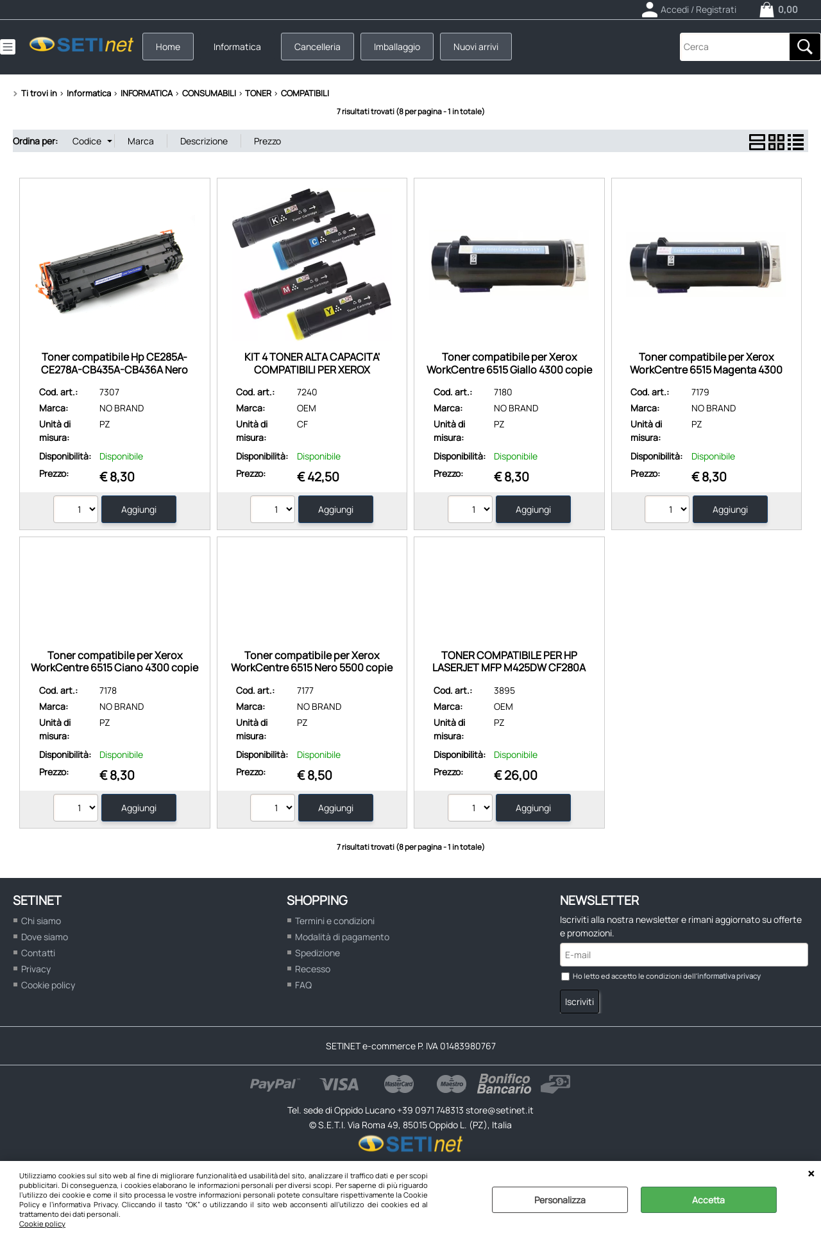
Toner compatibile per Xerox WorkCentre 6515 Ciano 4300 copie (114, 661)
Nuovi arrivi (475, 46)
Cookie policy (42, 1223)
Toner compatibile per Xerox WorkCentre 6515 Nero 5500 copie (312, 661)
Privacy (36, 969)
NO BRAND (121, 408)
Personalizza (560, 1200)
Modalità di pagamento (342, 937)
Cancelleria (317, 46)
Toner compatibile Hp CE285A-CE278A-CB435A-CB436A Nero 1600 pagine (114, 369)
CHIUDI (811, 1173)
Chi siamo (41, 921)
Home (168, 46)
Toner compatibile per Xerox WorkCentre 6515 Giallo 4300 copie (509, 363)
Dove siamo (44, 937)
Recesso (312, 969)
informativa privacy (729, 976)
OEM (306, 408)
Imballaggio (397, 46)
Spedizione (317, 953)
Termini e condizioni (335, 921)
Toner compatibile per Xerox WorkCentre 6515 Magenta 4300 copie (706, 369)
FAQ (303, 985)
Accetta (708, 1200)
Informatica (237, 46)
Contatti (38, 953)
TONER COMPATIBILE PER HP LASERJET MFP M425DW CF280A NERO (509, 667)
